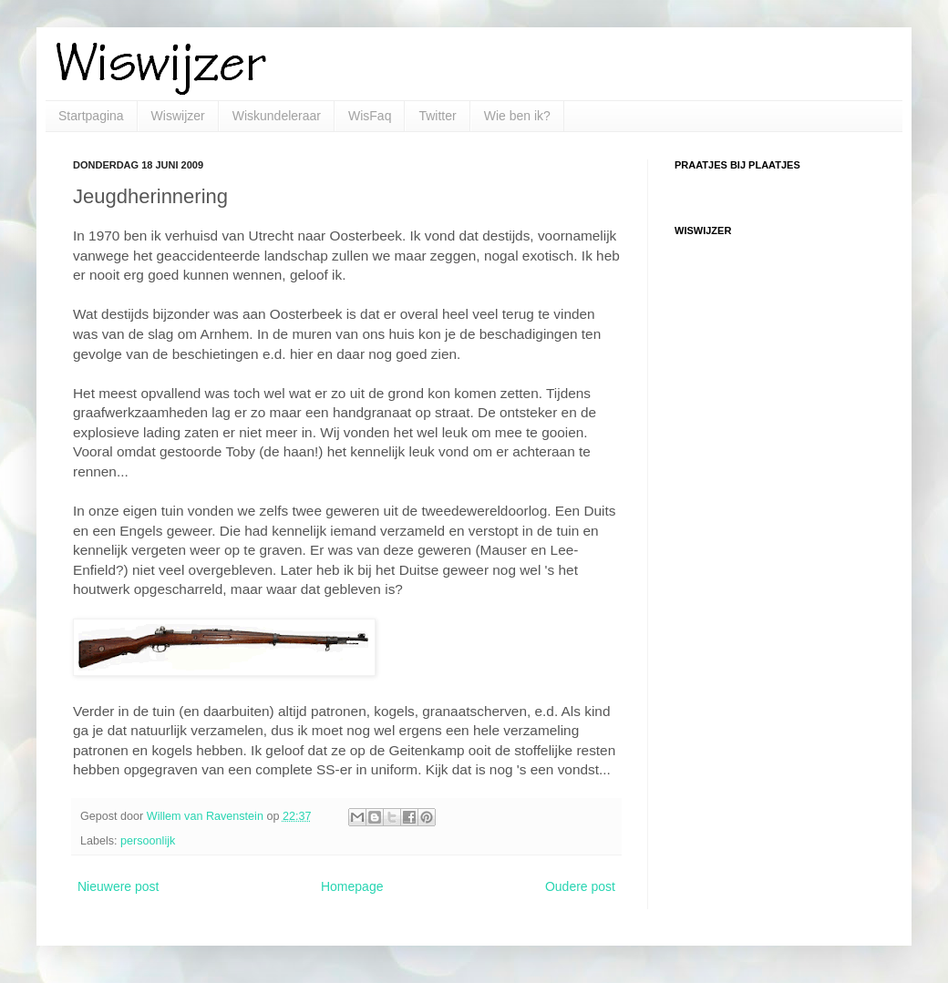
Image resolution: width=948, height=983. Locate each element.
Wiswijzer (178, 115)
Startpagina (91, 115)
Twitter (437, 115)
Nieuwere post (118, 886)
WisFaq (369, 115)
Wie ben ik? (517, 115)
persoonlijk (147, 841)
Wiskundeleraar (276, 115)
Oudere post (580, 886)
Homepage (352, 886)
